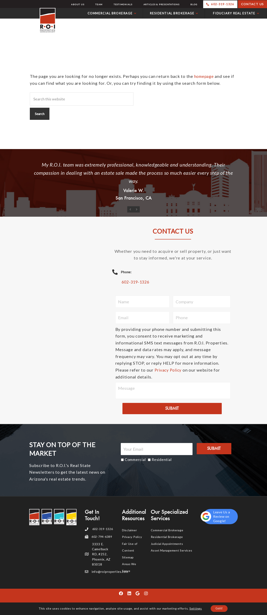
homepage (204, 76)
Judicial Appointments (167, 544)
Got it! (219, 608)
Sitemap (128, 557)
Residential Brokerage (167, 537)
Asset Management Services (171, 550)
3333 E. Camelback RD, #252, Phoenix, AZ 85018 (101, 554)
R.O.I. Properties (28, 20)
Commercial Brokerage (167, 530)
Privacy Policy (169, 370)
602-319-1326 (136, 282)
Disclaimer (129, 530)
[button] (121, 594)
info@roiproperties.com (110, 572)
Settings (193, 608)
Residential (161, 460)
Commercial (135, 460)
